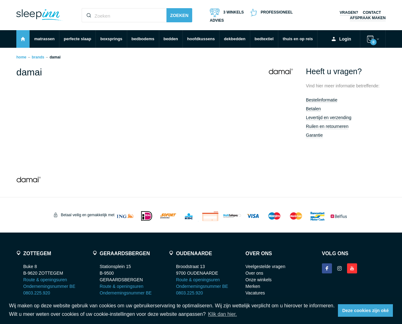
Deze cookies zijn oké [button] (365, 310)
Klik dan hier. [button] (222, 314)
